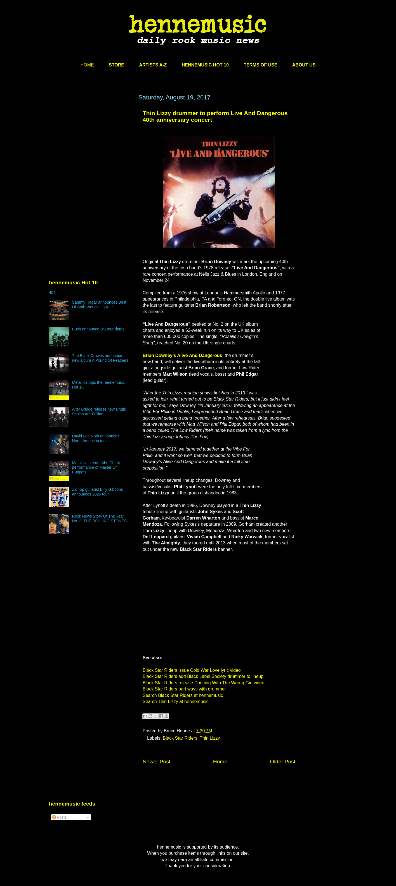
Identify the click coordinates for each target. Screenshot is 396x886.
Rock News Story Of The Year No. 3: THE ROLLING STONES (99, 518)
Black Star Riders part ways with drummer (184, 689)
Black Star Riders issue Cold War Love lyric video (192, 670)
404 (52, 292)
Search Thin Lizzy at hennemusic (175, 701)
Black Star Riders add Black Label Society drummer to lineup (203, 676)
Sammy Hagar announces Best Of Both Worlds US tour (99, 304)
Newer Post (156, 761)
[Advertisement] (91, 147)
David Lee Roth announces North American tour (95, 438)
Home (220, 761)
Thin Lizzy (210, 738)
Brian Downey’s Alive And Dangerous (182, 355)
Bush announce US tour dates (98, 329)
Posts (59, 817)
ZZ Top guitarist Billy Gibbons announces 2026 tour (97, 491)
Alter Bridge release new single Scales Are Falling (99, 411)
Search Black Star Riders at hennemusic (183, 695)
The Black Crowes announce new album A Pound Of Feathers (100, 358)
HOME (87, 65)
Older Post (282, 761)
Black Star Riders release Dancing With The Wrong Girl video (203, 682)
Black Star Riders (180, 738)
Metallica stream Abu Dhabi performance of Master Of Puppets (96, 468)
